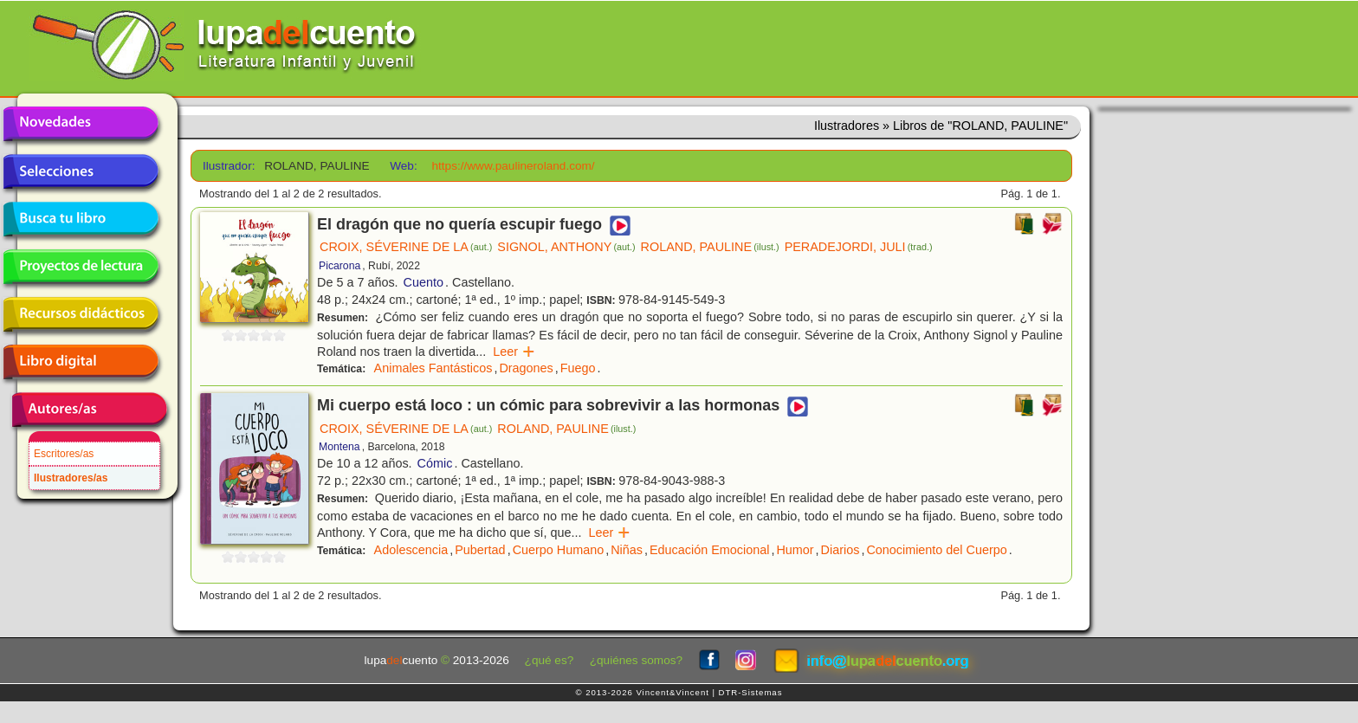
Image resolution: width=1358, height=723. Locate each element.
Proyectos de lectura (80, 266)
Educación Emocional (709, 550)
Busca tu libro (80, 219)
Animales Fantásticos (433, 368)
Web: (403, 165)
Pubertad (480, 550)
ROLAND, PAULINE (710, 247)
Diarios (840, 550)
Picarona (339, 266)
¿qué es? (549, 660)
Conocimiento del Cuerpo (936, 550)
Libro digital (80, 362)
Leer (514, 351)
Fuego (578, 368)
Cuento (423, 282)
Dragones (526, 368)
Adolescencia (411, 550)
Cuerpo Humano (559, 550)
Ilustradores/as (70, 478)
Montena (339, 447)
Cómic (435, 463)
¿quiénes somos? (636, 660)
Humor (794, 550)
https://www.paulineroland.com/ (512, 165)
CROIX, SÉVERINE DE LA (406, 247)
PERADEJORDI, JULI (859, 247)
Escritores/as (64, 454)
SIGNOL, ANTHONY (566, 247)
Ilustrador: (227, 165)
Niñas (627, 550)
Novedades (80, 124)
